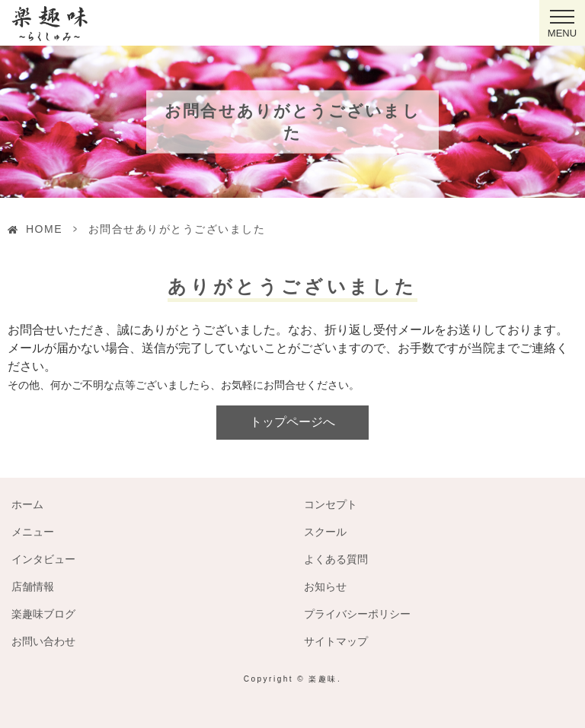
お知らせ (325, 586)
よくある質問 (336, 559)
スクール (325, 532)
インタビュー (43, 559)
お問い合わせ (43, 641)
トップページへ (292, 421)
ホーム (27, 504)
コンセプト (330, 504)
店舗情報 (32, 586)
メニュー (32, 532)
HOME (44, 229)
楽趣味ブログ (43, 614)
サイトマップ (336, 641)
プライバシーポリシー (357, 614)
